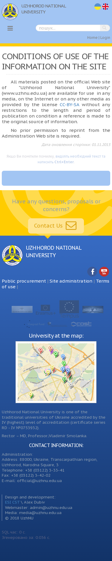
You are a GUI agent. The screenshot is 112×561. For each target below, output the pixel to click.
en (105, 6)
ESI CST (12, 502)
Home (92, 37)
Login (105, 37)
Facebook (92, 272)
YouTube (104, 272)
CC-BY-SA (69, 104)
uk (97, 6)
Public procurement (24, 281)
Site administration (71, 281)
